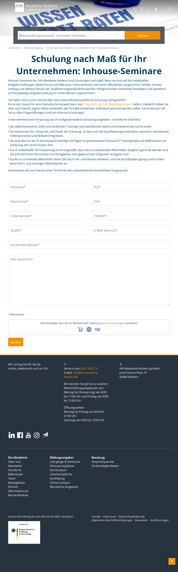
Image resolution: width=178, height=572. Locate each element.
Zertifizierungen (159, 520)
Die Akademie (17, 457)
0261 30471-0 (89, 368)
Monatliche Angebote (64, 487)
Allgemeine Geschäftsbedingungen (112, 520)
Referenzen (15, 474)
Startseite (14, 47)
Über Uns (14, 462)
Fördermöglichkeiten (105, 466)
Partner (13, 487)
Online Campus (60, 483)
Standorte (14, 470)
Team (11, 478)
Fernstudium (58, 470)
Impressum (109, 516)
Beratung (98, 457)
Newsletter (15, 466)
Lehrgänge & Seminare (65, 462)
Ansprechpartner (103, 462)
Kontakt (96, 516)
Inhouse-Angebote (62, 466)
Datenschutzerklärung (131, 516)
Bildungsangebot (33, 47)
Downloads (141, 520)
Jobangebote (16, 483)
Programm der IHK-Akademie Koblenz (108, 104)
